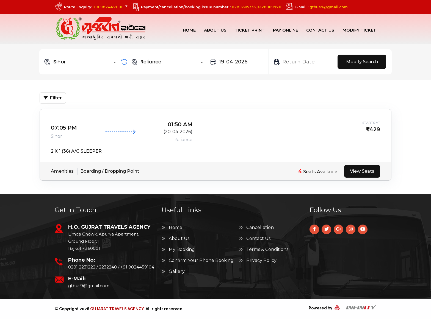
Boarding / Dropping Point (109, 171)
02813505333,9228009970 (256, 7)
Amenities (62, 171)
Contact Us (320, 30)
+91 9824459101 (107, 7)
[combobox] (81, 62)
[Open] (114, 62)
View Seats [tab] (362, 171)
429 (374, 129)
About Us (215, 30)
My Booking (178, 249)
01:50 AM (180, 124)
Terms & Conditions (263, 249)
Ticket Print (250, 30)
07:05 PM (64, 127)
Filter (53, 97)
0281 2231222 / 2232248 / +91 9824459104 (111, 267)
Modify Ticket (359, 30)
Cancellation (256, 227)
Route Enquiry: (96, 6)
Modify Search (362, 61)
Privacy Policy (258, 260)
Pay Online (285, 30)
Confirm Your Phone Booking (197, 260)
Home (189, 30)
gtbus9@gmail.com (329, 7)
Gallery (173, 271)
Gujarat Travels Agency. (117, 309)
